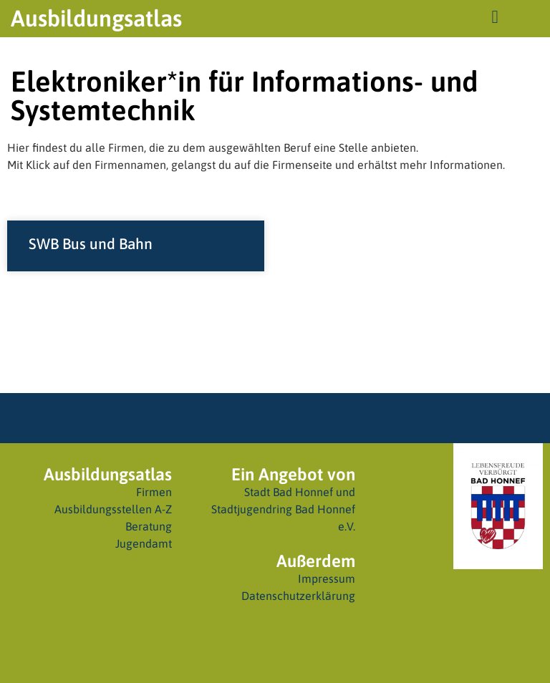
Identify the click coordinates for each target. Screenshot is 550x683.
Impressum (326, 578)
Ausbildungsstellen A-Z (113, 509)
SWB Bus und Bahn (91, 243)
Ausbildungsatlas (96, 18)
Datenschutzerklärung (298, 595)
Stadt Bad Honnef (288, 491)
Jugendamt (143, 543)
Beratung (148, 526)
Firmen (154, 491)
